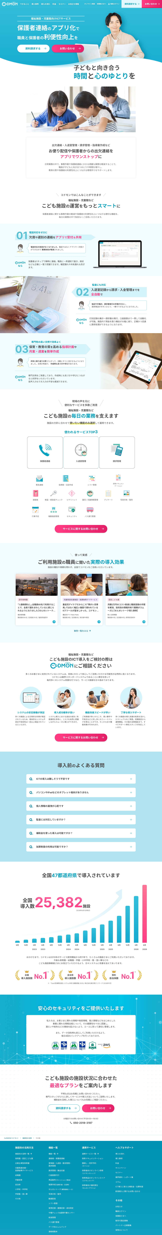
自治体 (18, 1195)
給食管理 (52, 1228)
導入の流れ (46, 5)
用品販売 (60, 1191)
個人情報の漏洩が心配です (50, 817)
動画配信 (52, 1209)
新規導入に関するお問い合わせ (127, 1202)
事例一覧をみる (81, 642)
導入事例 (36, 5)
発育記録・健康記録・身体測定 (61, 1219)
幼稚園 (18, 1186)
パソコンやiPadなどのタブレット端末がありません (62, 803)
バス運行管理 (54, 1233)
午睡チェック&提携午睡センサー (62, 1224)
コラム (118, 1193)
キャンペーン (120, 1179)
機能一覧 (52, 1165)
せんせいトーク (61, 1200)
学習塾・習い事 (21, 1205)
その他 (18, 1209)
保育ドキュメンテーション (92, 1169)
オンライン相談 (89, 5)
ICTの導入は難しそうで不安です (53, 789)
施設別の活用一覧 (22, 1165)
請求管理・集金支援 (57, 1181)
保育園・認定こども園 (24, 1169)
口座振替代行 (54, 1186)
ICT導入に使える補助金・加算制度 (129, 1197)
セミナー (63, 5)
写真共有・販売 (55, 1205)
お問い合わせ (151, 5)
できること (25, 5)
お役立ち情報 (74, 5)
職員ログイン (113, 5)
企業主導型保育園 (22, 1174)
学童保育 (18, 1191)
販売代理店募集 (121, 1231)
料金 (55, 5)
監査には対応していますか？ (51, 830)
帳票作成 (59, 1195)
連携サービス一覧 (89, 1165)
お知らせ (119, 1217)
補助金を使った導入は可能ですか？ (54, 844)
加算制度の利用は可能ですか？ (52, 857)
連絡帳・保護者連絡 (57, 1169)
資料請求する (131, 5)
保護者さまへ (101, 5)
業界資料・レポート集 (124, 1188)
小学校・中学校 (21, 1200)
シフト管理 (53, 1214)
